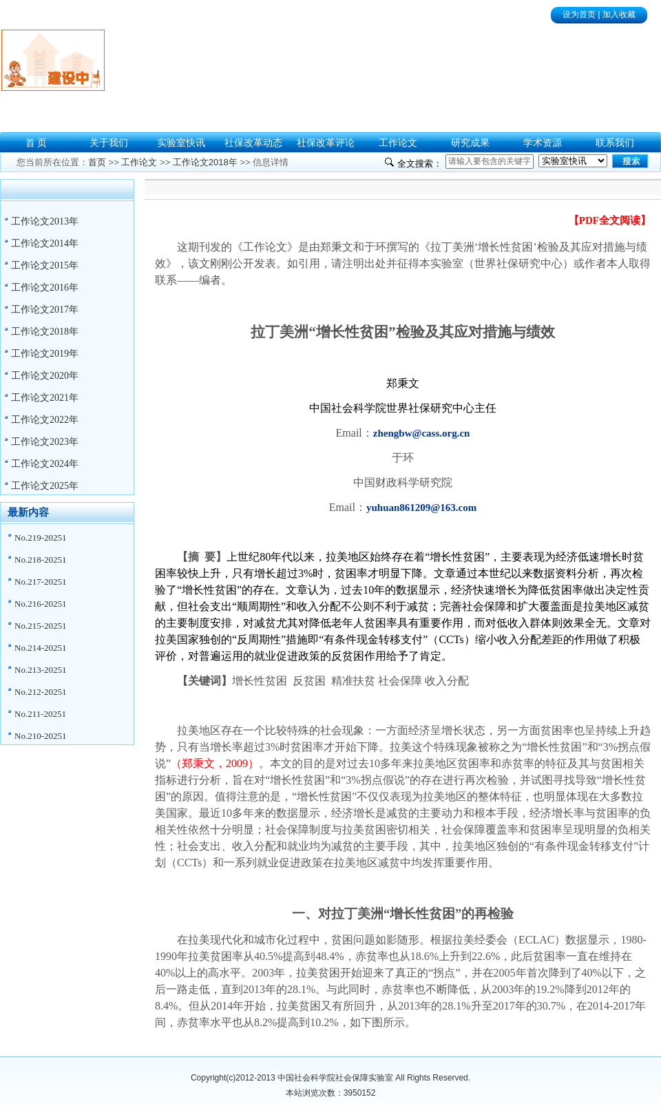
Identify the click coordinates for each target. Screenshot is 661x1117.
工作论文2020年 (44, 375)
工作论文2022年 (44, 420)
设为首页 (579, 14)
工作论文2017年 (44, 309)
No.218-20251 (40, 559)
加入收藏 (619, 14)
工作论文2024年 (44, 464)
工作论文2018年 (44, 331)
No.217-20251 (40, 581)
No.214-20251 (40, 648)
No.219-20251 (40, 537)
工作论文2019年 (44, 353)
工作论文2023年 (44, 442)
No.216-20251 (40, 603)
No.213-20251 (40, 670)
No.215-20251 (40, 625)
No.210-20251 (40, 736)
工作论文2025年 (44, 486)
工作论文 (139, 162)
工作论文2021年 (44, 398)
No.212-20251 (40, 692)
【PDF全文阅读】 (610, 220)
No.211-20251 (40, 714)
